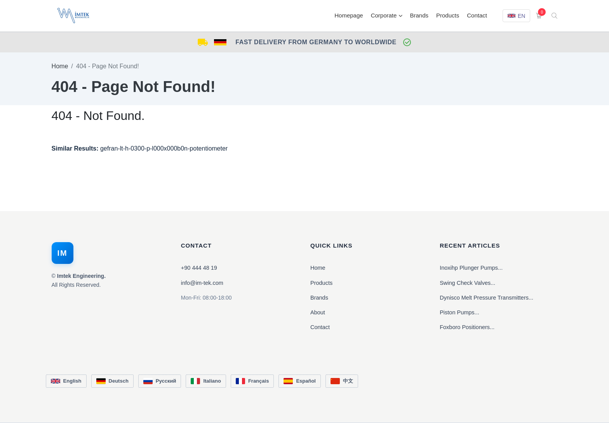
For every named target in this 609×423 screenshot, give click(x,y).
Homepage (348, 15)
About (317, 312)
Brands (419, 15)
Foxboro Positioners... (467, 327)
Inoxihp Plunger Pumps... (471, 268)
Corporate (386, 15)
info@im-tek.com (202, 283)
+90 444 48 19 (199, 268)
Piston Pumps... (459, 312)
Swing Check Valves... (467, 283)
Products (447, 15)
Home (60, 66)
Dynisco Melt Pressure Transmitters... (486, 298)
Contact (477, 15)
